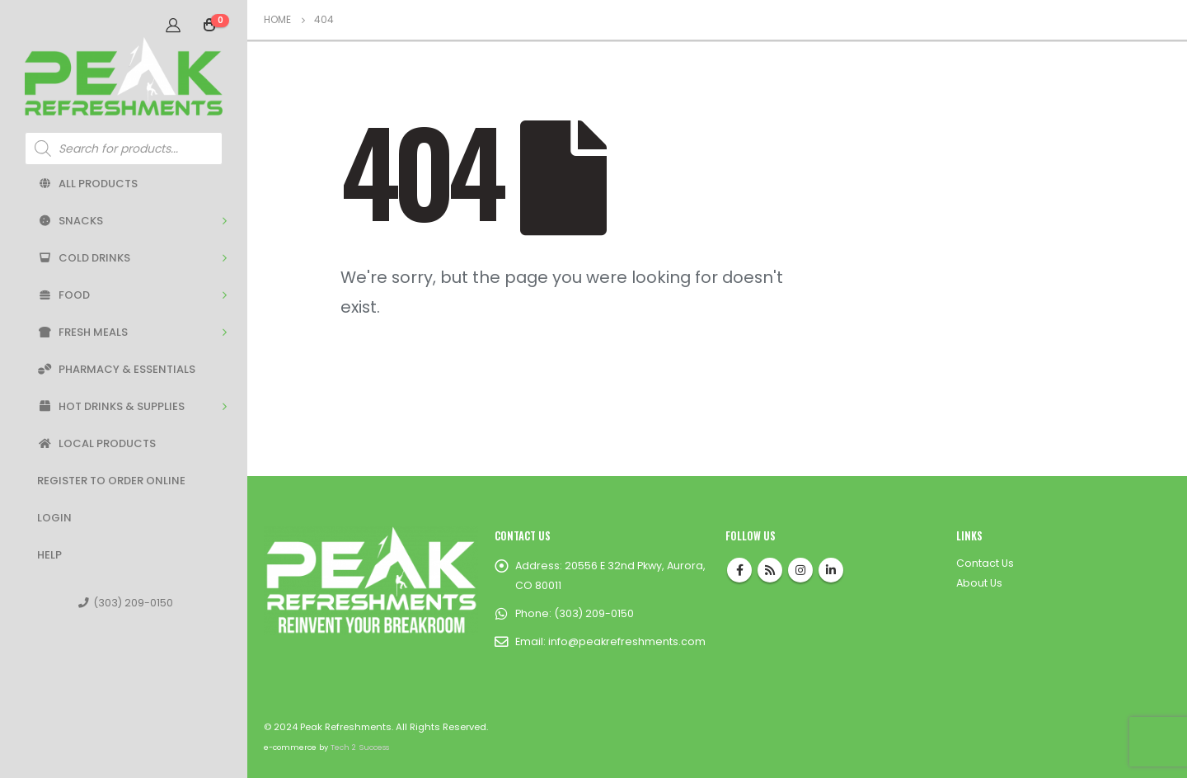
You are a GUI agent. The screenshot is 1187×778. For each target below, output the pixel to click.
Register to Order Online (111, 480)
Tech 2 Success (360, 747)
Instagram (800, 570)
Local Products (96, 443)
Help (49, 555)
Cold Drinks (83, 258)
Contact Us (985, 563)
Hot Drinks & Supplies (111, 406)
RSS (770, 570)
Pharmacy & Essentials (116, 369)
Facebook (739, 570)
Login (54, 518)
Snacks (70, 221)
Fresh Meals (82, 332)
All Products (87, 183)
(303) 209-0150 (125, 603)
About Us (979, 583)
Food (63, 295)
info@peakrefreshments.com (627, 641)
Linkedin (831, 570)
